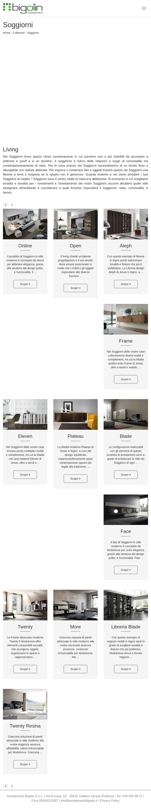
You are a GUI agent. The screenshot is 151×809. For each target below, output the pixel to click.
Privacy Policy (110, 800)
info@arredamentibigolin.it (79, 800)
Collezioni (19, 32)
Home (6, 32)
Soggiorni (33, 32)
